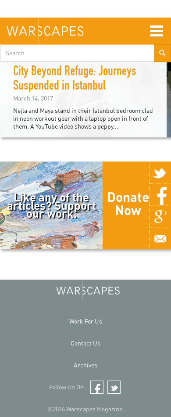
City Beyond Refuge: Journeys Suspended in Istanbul (74, 79)
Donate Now (128, 203)
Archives (85, 365)
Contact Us (85, 343)
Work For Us (85, 321)
